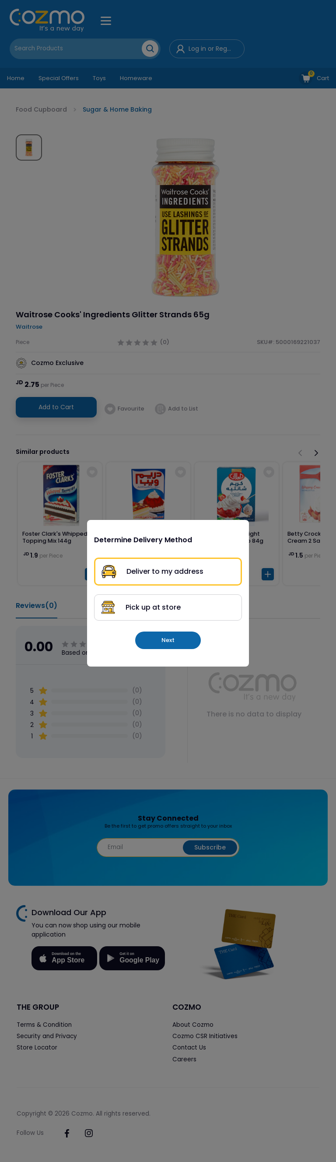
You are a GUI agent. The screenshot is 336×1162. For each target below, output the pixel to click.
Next (168, 640)
